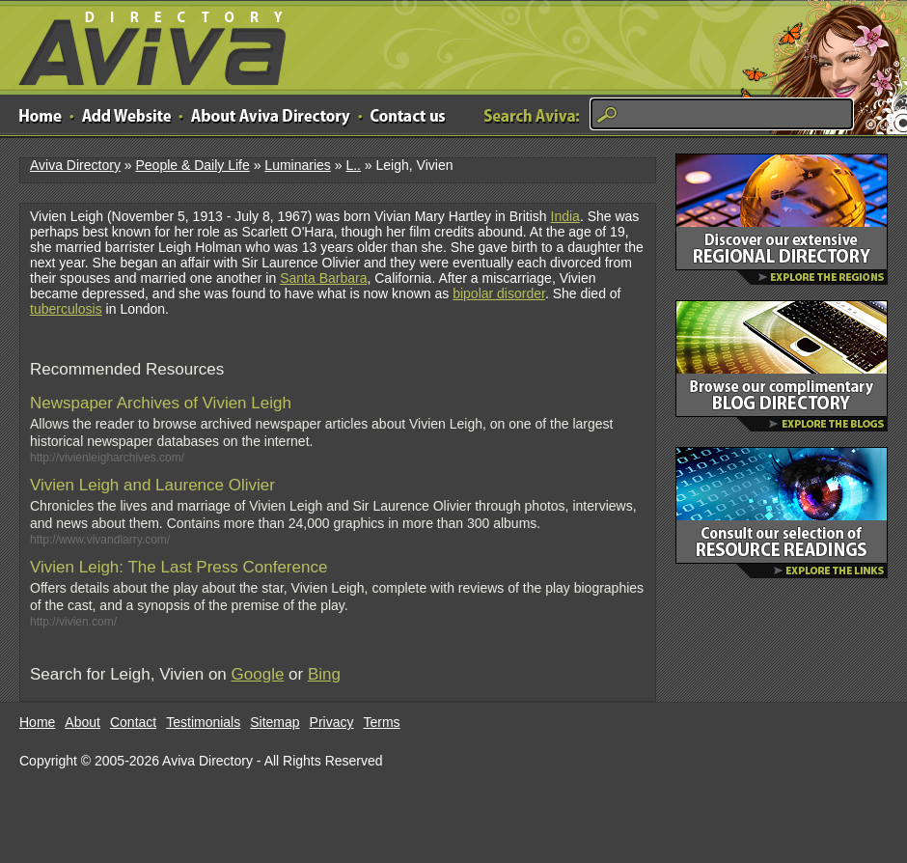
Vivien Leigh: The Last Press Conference (178, 567)
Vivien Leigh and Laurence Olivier (152, 485)
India (565, 216)
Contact (133, 722)
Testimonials (203, 722)
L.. (353, 165)
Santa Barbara (323, 278)
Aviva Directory (144, 44)
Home (37, 722)
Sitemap (274, 722)
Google (258, 674)
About (82, 722)
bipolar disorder (499, 293)
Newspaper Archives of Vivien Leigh (160, 403)
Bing (324, 674)
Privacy (332, 722)
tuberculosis (66, 309)
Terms (382, 722)
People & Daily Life (192, 165)
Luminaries (297, 165)
